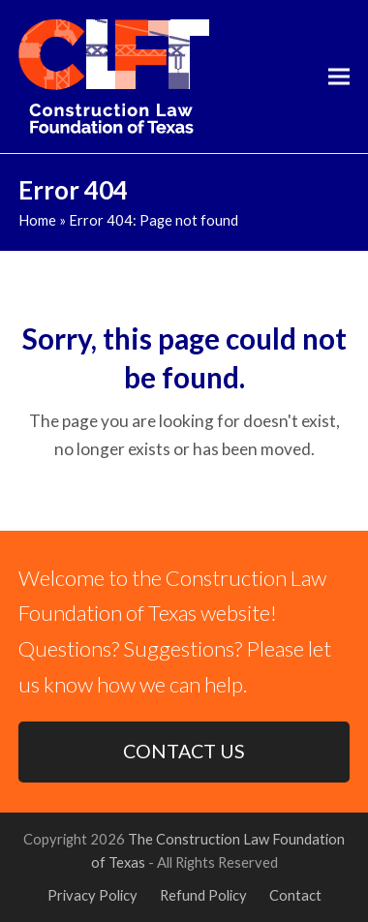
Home (37, 220)
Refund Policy (203, 895)
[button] (339, 77)
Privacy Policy (92, 895)
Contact (295, 895)
